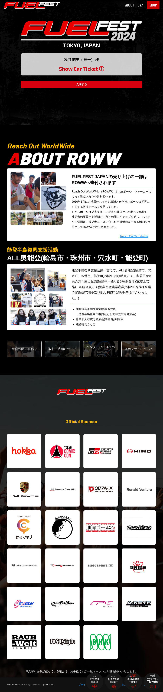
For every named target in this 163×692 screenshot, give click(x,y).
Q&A (140, 5)
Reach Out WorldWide (134, 236)
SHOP (153, 5)
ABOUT (129, 5)
